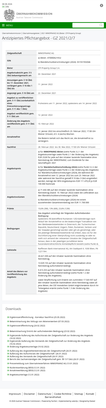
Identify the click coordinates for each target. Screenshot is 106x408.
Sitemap (78, 393)
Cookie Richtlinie (62, 393)
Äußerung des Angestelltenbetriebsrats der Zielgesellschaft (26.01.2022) (43, 350)
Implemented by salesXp (68, 401)
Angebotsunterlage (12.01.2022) (24, 374)
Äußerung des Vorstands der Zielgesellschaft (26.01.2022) (36, 356)
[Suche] (88, 25)
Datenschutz (44, 393)
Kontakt (90, 393)
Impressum (15, 393)
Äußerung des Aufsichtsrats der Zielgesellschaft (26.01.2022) (38, 353)
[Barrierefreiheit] (102, 5)
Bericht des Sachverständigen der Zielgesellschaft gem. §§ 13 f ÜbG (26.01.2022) (47, 359)
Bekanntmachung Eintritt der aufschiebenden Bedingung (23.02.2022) (42, 331)
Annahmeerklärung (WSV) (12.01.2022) (27, 370)
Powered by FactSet (49, 401)
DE (3, 6)
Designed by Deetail (87, 401)
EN (7, 6)
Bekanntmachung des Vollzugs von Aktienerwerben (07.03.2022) (39, 321)
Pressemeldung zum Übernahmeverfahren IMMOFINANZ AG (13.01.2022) (44, 363)
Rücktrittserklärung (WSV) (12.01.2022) (27, 367)
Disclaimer (29, 393)
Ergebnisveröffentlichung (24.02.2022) (27, 325)
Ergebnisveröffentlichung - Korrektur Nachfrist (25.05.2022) (37, 317)
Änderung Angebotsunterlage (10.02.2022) (29, 346)
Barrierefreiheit (53, 397)
